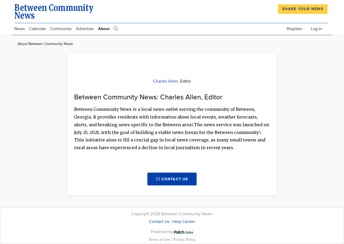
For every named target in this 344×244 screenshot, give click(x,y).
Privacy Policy (184, 239)
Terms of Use (159, 239)
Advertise (85, 28)
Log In (316, 28)
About (104, 28)
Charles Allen (165, 81)
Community (61, 28)
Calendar (37, 28)
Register (294, 28)
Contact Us (159, 221)
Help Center (183, 221)
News (19, 28)
